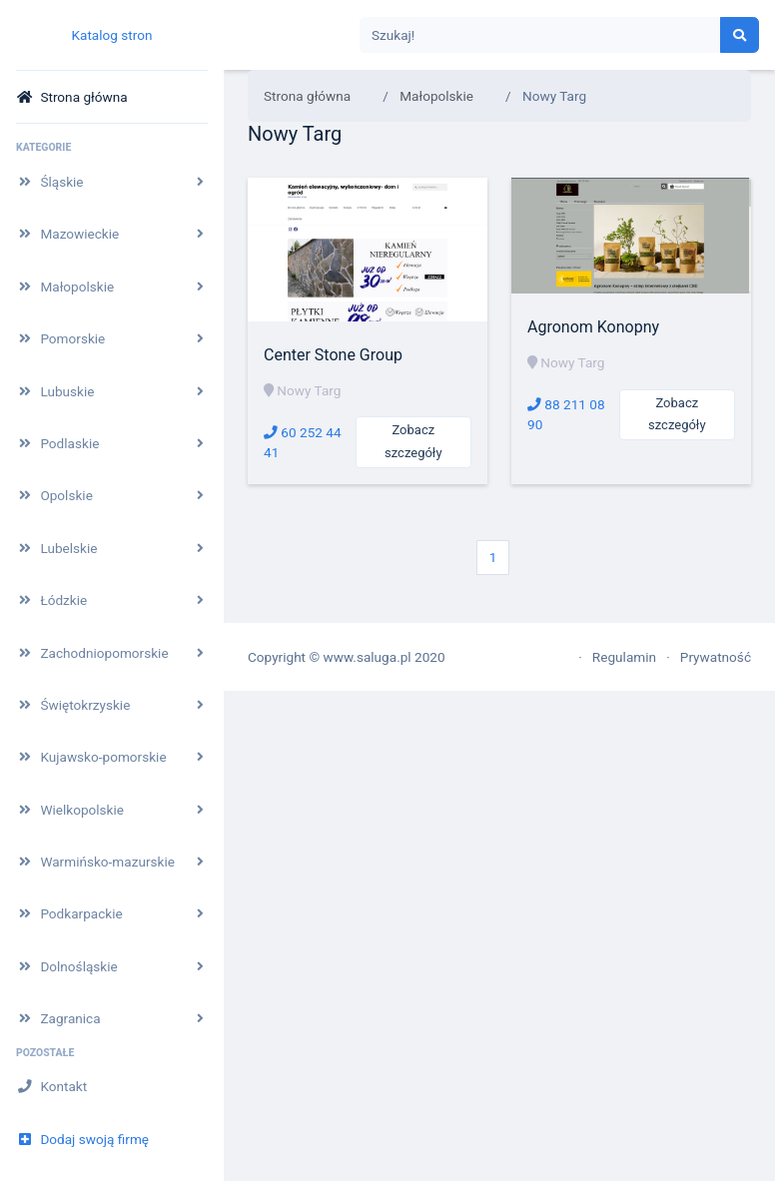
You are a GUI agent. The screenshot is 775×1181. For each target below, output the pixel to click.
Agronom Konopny (593, 326)
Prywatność (715, 657)
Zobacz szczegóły (413, 441)
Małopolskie (436, 96)
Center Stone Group (333, 354)
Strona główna (307, 96)
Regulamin (624, 657)
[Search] (540, 35)
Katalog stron (111, 35)
